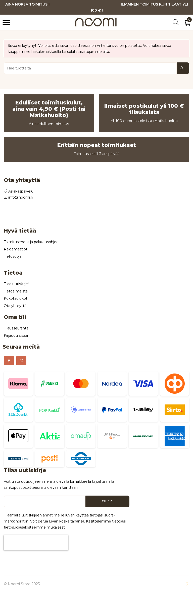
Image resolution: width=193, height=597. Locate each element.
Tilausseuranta (16, 328)
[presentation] (36, 542)
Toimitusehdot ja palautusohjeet (32, 242)
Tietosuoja (13, 256)
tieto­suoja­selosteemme (25, 527)
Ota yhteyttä (15, 306)
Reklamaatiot (15, 249)
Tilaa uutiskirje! (16, 284)
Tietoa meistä (16, 291)
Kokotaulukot (15, 298)
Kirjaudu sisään (16, 335)
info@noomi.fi (20, 197)
